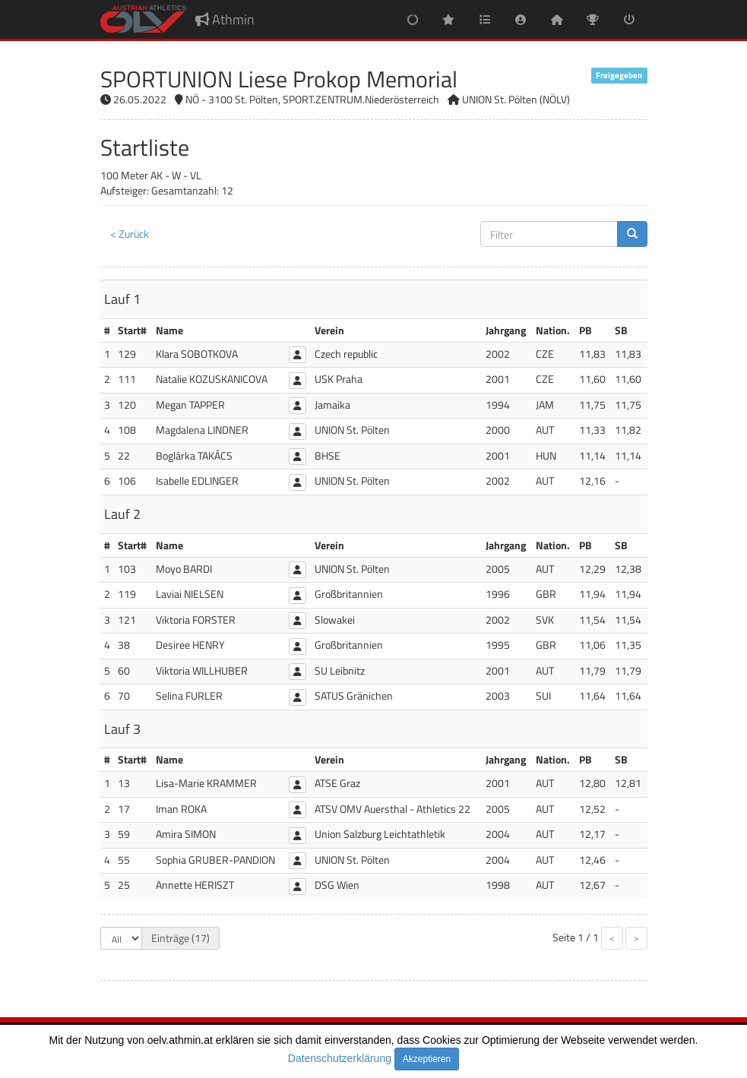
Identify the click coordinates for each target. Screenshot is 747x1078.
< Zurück (129, 234)
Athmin (225, 19)
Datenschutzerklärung (339, 1058)
